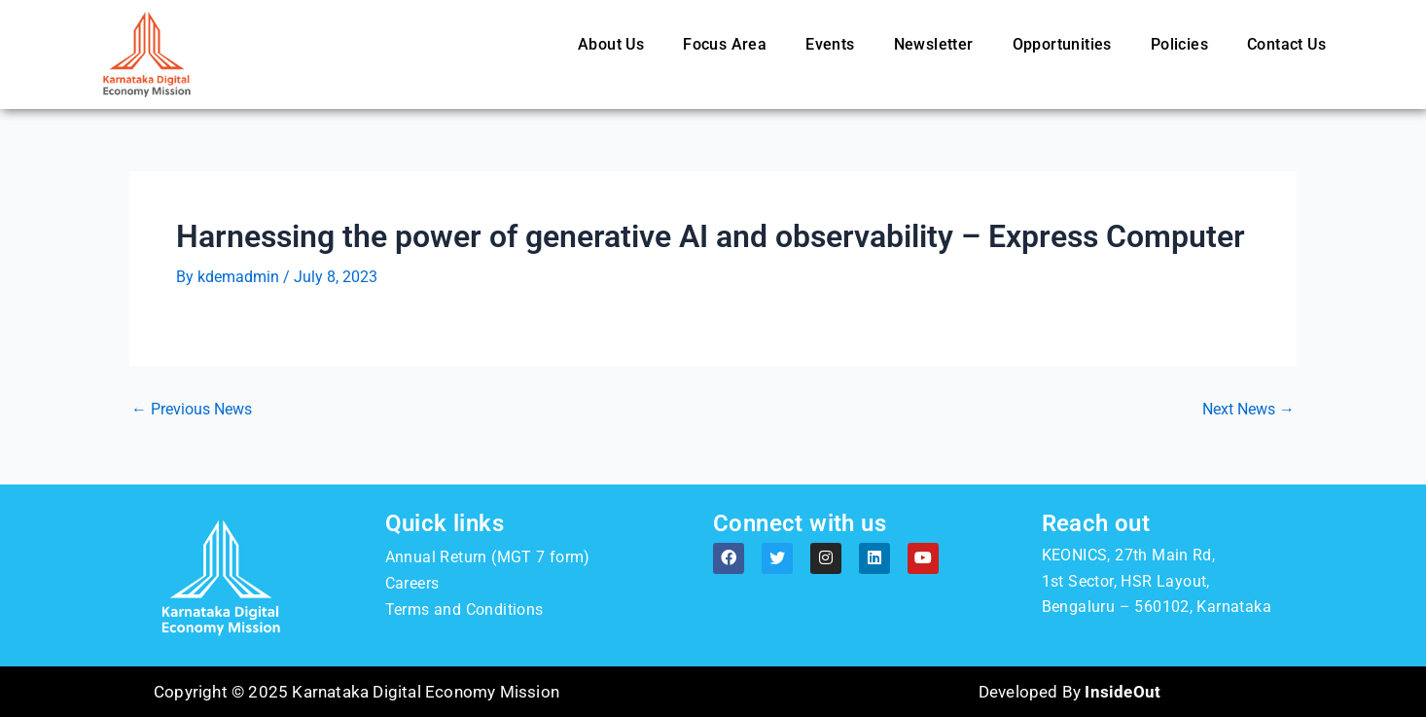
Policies (1179, 44)
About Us (611, 44)
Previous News (191, 409)
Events (829, 44)
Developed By (1069, 691)
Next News (1248, 409)
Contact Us (1286, 44)
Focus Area (724, 44)
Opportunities (1062, 44)
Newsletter (934, 44)
